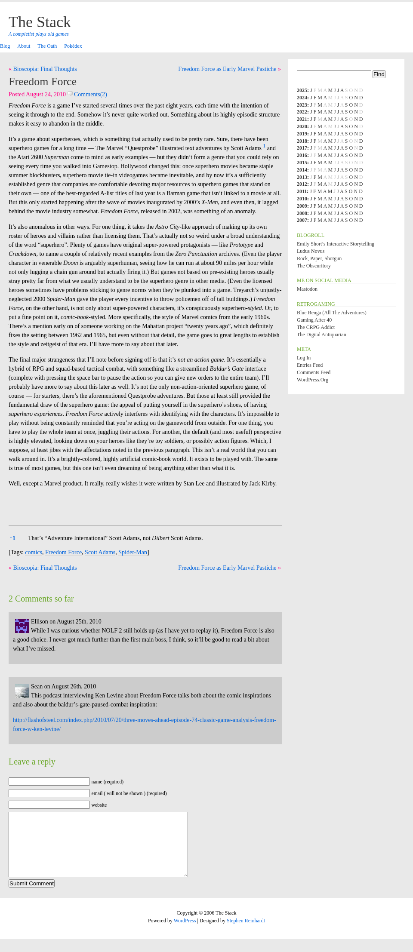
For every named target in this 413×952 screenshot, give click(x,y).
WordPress (185, 934)
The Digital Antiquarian (321, 335)
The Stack (40, 22)
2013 (302, 177)
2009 (302, 206)
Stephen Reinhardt (246, 934)
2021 (302, 119)
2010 (302, 199)
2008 (302, 213)
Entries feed (310, 365)
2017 (302, 148)
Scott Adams (100, 552)
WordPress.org (312, 380)
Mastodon (307, 289)
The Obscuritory (314, 266)
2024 (302, 98)
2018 (302, 141)
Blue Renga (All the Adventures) (332, 313)
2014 (302, 170)
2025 (302, 90)
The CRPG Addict (316, 327)
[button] (264, 148)
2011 (302, 191)
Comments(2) (88, 94)
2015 (302, 163)
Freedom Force (43, 81)
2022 (302, 112)
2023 (302, 105)
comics (33, 552)
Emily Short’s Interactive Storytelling (335, 244)
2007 (302, 220)
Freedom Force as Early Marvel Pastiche (227, 69)
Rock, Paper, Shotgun (319, 258)
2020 (302, 126)
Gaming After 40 (314, 320)
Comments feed (313, 372)
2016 (302, 155)
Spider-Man (132, 552)
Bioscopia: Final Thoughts (45, 69)
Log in (304, 358)
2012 (302, 184)
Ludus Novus (310, 251)
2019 (302, 134)
